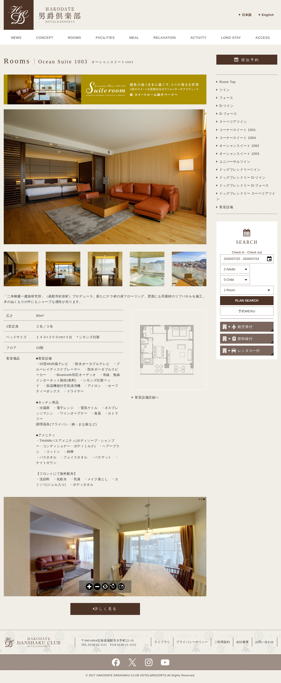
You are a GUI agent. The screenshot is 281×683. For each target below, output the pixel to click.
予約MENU (246, 311)
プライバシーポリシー (192, 642)
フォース (224, 98)
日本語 (245, 15)
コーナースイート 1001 (236, 130)
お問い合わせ (264, 642)
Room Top (226, 82)
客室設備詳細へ (145, 397)
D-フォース (226, 114)
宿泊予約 (246, 59)
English (266, 15)
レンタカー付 (241, 350)
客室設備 (224, 207)
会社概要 (242, 642)
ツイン (223, 90)
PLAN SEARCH (247, 300)
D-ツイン (225, 106)
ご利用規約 (222, 642)
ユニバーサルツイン (233, 161)
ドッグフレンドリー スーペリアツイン (245, 196)
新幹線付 (237, 338)
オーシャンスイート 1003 (237, 154)
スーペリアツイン (231, 121)
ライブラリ (162, 642)
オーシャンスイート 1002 (237, 146)
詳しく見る (105, 609)
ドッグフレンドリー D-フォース (242, 185)
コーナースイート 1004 (236, 138)
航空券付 (237, 326)
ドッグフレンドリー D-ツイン (240, 177)
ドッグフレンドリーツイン (238, 169)
